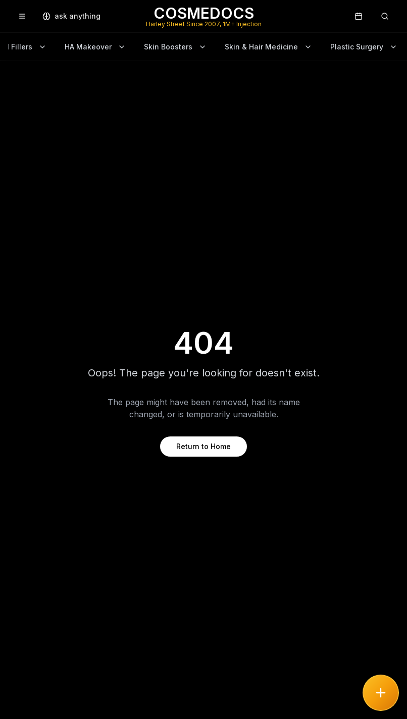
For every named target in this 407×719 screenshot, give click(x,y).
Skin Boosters (175, 46)
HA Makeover (95, 46)
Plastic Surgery (363, 46)
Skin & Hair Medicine (268, 46)
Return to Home (203, 446)
